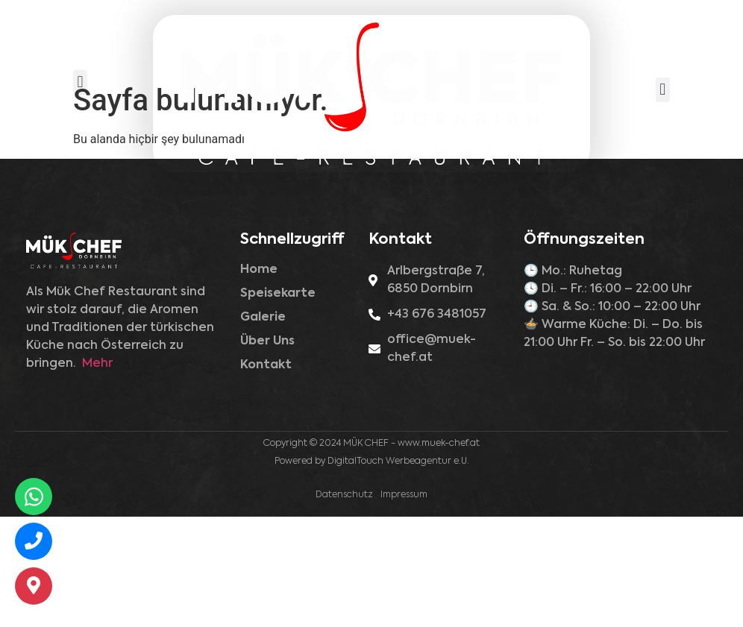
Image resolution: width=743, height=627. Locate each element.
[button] (80, 82)
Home (259, 380)
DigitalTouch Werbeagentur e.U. (398, 571)
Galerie (263, 428)
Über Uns (267, 452)
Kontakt (266, 476)
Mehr (97, 474)
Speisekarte (278, 404)
